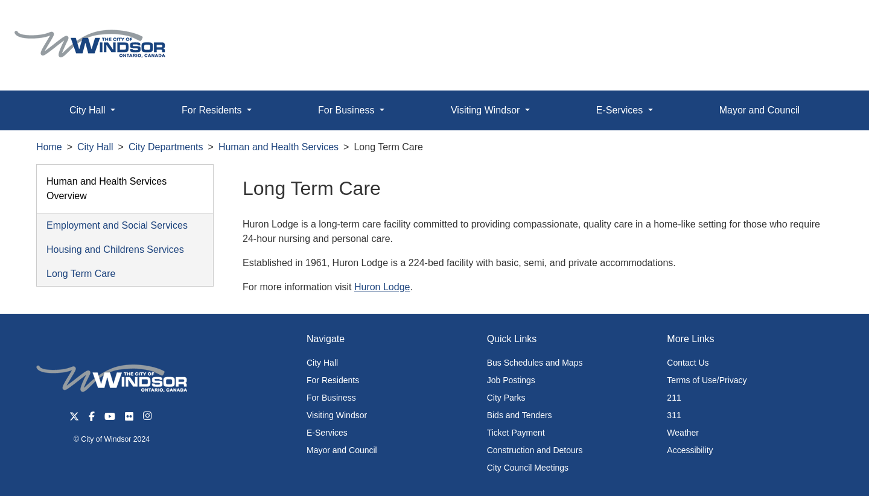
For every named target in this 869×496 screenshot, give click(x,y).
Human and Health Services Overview (106, 188)
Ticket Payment (516, 432)
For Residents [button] (213, 110)
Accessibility (690, 450)
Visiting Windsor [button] (487, 110)
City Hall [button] (88, 110)
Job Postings (511, 380)
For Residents (333, 380)
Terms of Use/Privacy (706, 380)
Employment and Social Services (117, 225)
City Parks (506, 397)
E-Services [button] (621, 110)
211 (674, 397)
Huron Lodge (382, 287)
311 (674, 415)
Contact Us (687, 362)
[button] (832, 22)
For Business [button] (347, 110)
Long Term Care (80, 274)
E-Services (327, 432)
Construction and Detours (535, 450)
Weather (683, 432)
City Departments (166, 147)
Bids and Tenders (519, 415)
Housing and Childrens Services (115, 249)
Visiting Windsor (337, 415)
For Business (331, 397)
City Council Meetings (527, 467)
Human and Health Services (278, 147)
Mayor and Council (759, 110)
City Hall (95, 147)
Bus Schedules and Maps (535, 362)
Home (49, 147)
